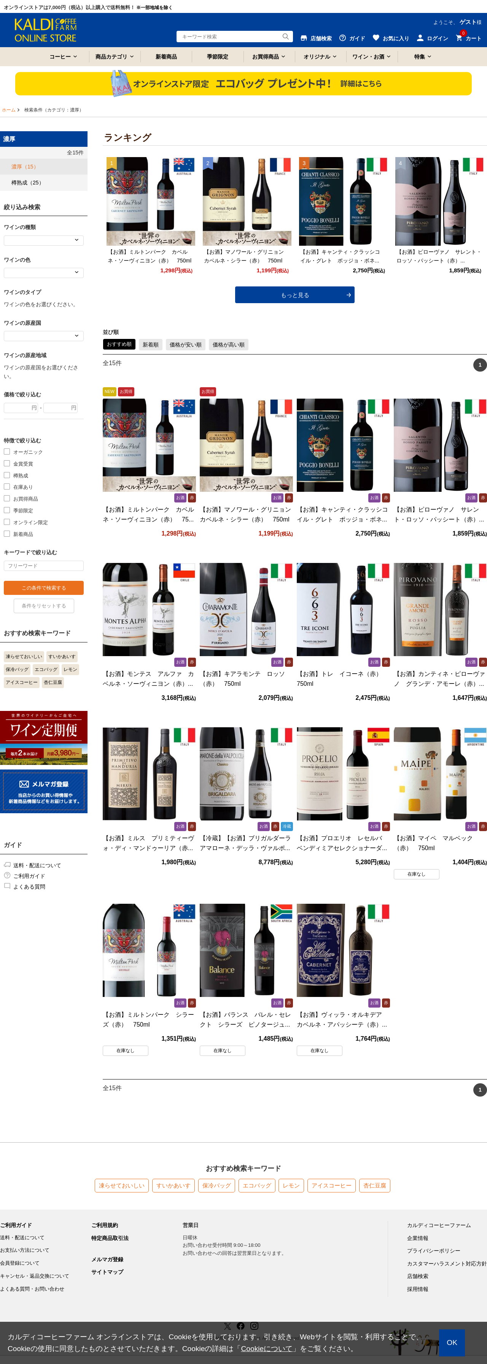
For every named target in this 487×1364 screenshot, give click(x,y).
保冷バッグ (17, 669)
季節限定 (217, 57)
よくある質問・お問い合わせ (32, 1288)
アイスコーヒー (22, 682)
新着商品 (166, 57)
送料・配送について (37, 865)
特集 (419, 57)
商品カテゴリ (111, 57)
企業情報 (417, 1238)
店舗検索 (417, 1276)
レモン (70, 669)
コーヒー (60, 57)
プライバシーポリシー (433, 1250)
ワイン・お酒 (368, 57)
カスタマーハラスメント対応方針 (447, 1263)
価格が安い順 (186, 344)
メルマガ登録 (107, 1259)
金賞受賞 (23, 463)
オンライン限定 (30, 522)
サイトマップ (107, 1272)
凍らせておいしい (24, 656)
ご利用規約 (104, 1225)
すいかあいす (62, 656)
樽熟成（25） (27, 183)
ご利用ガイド (29, 876)
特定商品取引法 (110, 1238)
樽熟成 (20, 475)
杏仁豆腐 (53, 682)
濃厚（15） (25, 167)
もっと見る (295, 294)
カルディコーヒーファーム (439, 1225)
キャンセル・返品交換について (34, 1275)
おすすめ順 (119, 344)
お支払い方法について (24, 1250)
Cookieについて (267, 1349)
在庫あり (23, 486)
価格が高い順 (229, 344)
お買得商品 (265, 57)
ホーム (9, 110)
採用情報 (417, 1289)
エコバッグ (46, 669)
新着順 (151, 344)
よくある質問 (29, 887)
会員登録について (20, 1262)
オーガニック (28, 451)
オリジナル (317, 57)
